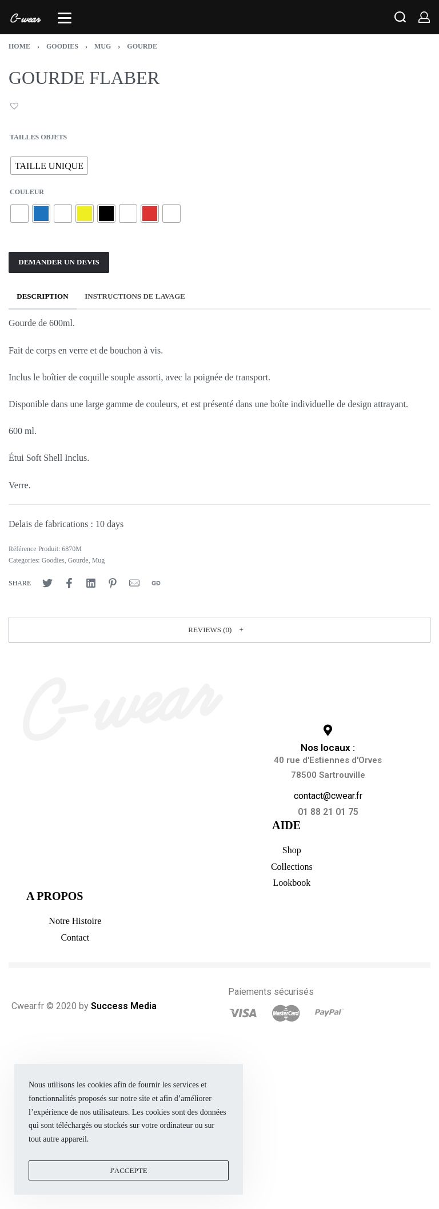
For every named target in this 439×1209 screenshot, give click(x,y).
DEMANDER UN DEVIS (58, 262)
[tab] (43, 296)
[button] (16, 105)
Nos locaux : (328, 747)
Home (19, 46)
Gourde (142, 46)
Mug (102, 46)
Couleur (27, 192)
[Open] (64, 18)
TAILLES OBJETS (38, 137)
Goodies (62, 46)
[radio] (49, 165)
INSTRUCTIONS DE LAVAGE (135, 296)
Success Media (124, 1006)
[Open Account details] (424, 17)
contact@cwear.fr (328, 795)
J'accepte (128, 1170)
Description (42, 296)
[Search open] (400, 17)
